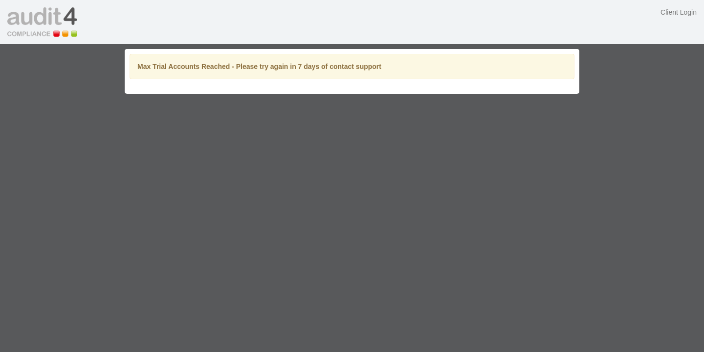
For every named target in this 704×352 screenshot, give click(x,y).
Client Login (678, 12)
